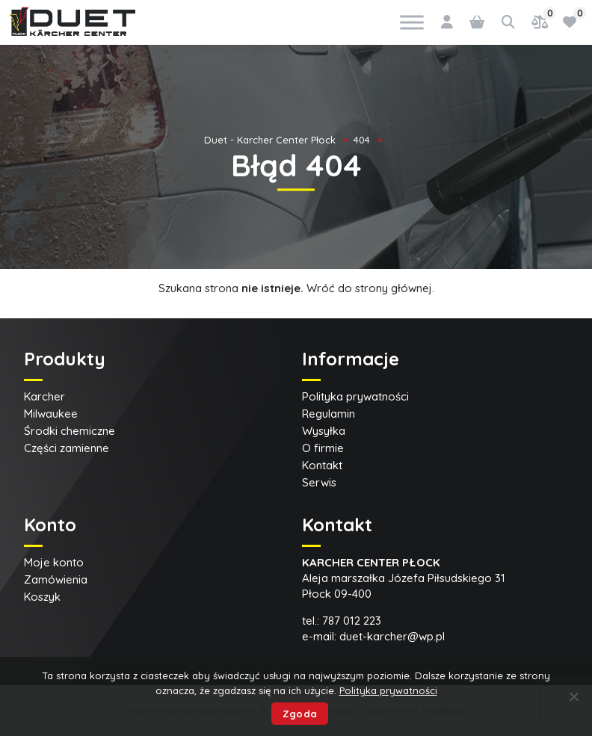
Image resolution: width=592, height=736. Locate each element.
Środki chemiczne (69, 431)
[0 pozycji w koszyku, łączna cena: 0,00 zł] (477, 22)
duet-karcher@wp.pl (392, 636)
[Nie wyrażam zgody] (573, 696)
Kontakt (322, 465)
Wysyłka (323, 431)
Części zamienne (66, 448)
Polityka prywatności (355, 396)
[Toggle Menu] (412, 22)
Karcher (44, 396)
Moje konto (54, 562)
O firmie (323, 448)
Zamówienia (55, 579)
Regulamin (328, 413)
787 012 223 (351, 620)
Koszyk (42, 597)
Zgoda (300, 714)
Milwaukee (51, 413)
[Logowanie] (447, 22)
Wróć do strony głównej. (370, 288)
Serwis (319, 482)
